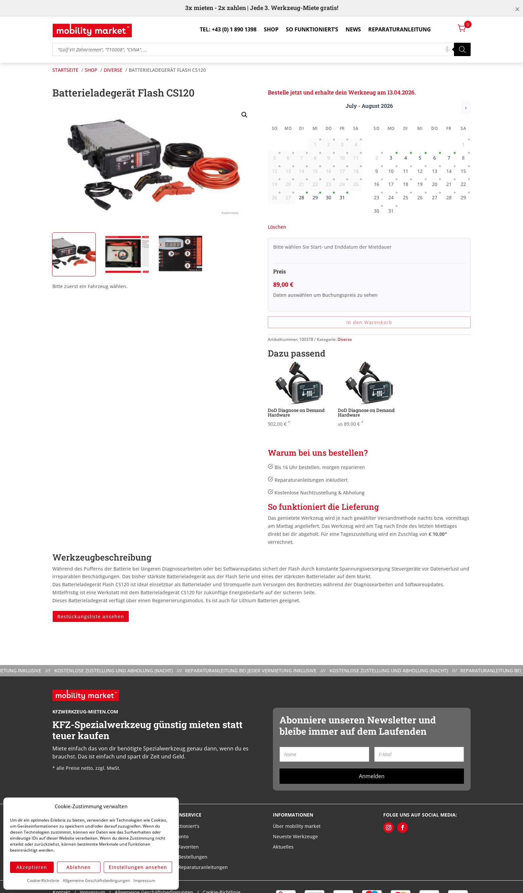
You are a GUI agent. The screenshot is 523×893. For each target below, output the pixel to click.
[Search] (462, 49)
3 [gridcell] (394, 156)
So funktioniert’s (312, 29)
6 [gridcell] (437, 156)
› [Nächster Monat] (466, 107)
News (353, 29)
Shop (271, 29)
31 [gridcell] (344, 196)
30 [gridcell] (330, 196)
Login (443, 29)
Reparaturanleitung (399, 29)
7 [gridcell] (452, 156)
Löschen (277, 227)
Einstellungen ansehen (138, 867)
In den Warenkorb (369, 322)
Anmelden (372, 776)
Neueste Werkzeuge (295, 836)
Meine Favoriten (181, 847)
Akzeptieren (31, 867)
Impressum (144, 880)
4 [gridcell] (408, 156)
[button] (244, 115)
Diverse (345, 339)
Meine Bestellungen (185, 857)
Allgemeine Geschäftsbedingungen (96, 880)
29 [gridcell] (317, 196)
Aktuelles (283, 847)
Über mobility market (297, 826)
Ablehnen (78, 867)
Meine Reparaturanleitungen (195, 867)
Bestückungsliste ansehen (90, 616)
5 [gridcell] (423, 156)
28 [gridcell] (303, 196)
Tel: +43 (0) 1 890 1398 (228, 29)
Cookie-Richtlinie (43, 880)
